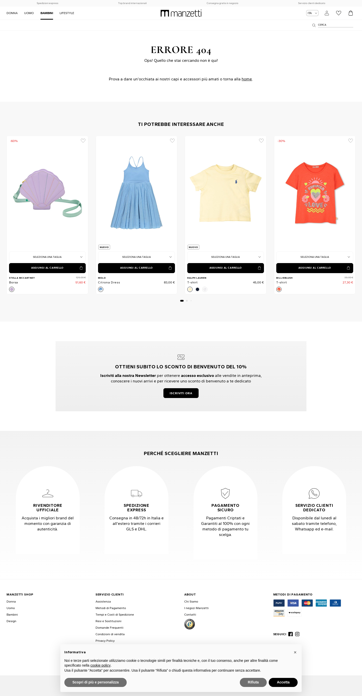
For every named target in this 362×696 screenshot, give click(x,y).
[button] (182, 301)
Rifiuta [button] (253, 682)
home (247, 79)
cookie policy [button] (100, 665)
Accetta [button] (283, 682)
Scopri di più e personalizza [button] (95, 682)
